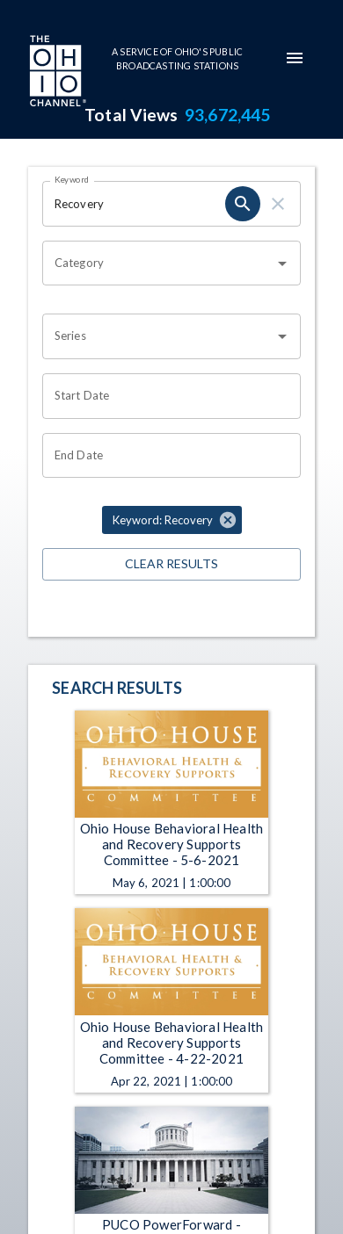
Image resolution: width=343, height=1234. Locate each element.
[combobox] (158, 263)
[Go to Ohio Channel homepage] (56, 73)
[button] (172, 520)
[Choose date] (165, 396)
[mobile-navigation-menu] (294, 58)
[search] (242, 203)
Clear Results (171, 564)
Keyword (72, 179)
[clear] (278, 203)
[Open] (282, 263)
